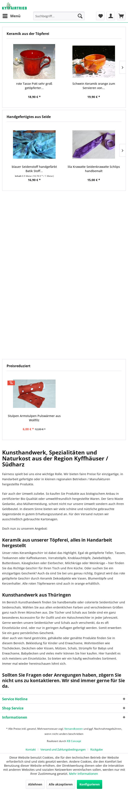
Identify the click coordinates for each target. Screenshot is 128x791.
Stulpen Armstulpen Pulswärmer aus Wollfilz (34, 418)
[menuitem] (11, 16)
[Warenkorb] (121, 16)
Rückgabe (96, 749)
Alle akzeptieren (61, 784)
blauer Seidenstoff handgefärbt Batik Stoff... (34, 169)
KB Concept (74, 741)
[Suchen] (80, 16)
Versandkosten (73, 729)
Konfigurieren (89, 784)
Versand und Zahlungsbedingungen (63, 749)
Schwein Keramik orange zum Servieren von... (93, 86)
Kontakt (31, 749)
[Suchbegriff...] (58, 16)
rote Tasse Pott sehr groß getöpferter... (34, 86)
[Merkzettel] (100, 16)
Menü (11, 15)
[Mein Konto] (110, 16)
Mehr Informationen (83, 774)
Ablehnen (35, 784)
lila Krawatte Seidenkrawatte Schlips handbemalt (94, 169)
